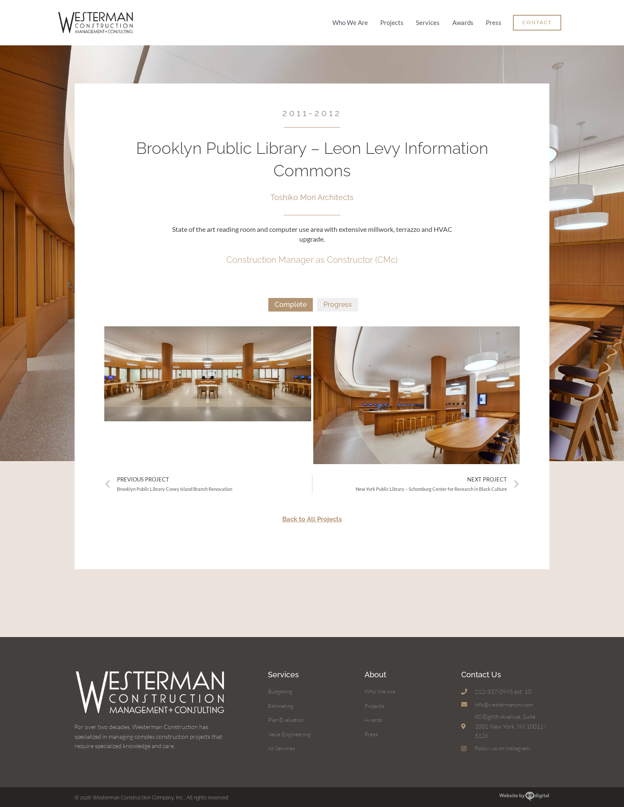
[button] (537, 20)
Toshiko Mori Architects (312, 192)
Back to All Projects (312, 514)
